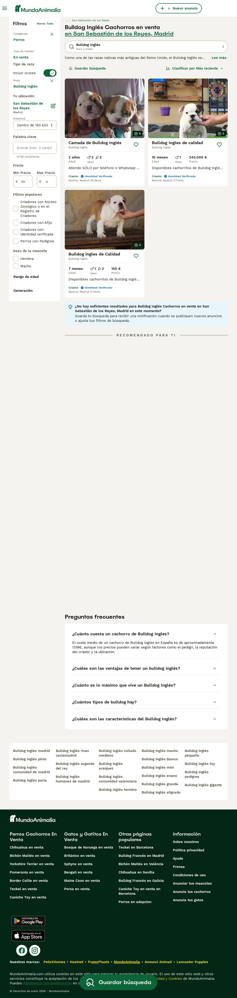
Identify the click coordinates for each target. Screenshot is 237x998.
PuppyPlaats (98, 962)
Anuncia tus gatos (188, 900)
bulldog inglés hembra (118, 790)
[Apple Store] (28, 935)
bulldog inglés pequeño (197, 753)
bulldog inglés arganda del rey (75, 766)
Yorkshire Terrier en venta (32, 864)
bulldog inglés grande (160, 784)
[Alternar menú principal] (4, 8)
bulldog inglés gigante (203, 785)
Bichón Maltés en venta (30, 856)
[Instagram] (34, 950)
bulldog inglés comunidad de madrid (31, 769)
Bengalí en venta (78, 872)
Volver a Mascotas (25, 32)
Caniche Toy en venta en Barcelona (139, 891)
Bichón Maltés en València (140, 864)
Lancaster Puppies (192, 962)
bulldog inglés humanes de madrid (73, 779)
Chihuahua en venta (27, 847)
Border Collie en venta (29, 881)
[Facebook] (21, 950)
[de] (23, 303)
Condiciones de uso (189, 875)
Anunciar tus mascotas (192, 883)
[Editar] (53, 226)
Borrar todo (45, 23)
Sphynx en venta (78, 864)
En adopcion (27, 73)
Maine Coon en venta (82, 881)
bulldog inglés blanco (160, 759)
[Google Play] (28, 920)
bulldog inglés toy (200, 764)
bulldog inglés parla (30, 780)
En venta (24, 62)
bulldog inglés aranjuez (111, 766)
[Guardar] (136, 144)
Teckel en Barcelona (135, 847)
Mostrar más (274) (32, 207)
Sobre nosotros (186, 842)
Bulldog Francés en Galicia (141, 881)
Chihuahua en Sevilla (136, 872)
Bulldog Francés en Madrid (141, 856)
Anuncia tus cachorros (192, 892)
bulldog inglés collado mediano (117, 753)
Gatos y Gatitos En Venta (86, 836)
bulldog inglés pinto (30, 759)
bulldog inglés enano (159, 776)
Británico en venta (79, 856)
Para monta (27, 84)
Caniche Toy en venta (28, 897)
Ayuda (178, 858)
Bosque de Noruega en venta (88, 847)
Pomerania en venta (27, 872)
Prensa (179, 867)
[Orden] (195, 68)
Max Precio (46, 294)
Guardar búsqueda (87, 68)
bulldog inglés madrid (31, 751)
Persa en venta (77, 889)
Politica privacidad (188, 850)
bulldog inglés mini (158, 767)
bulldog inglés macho (160, 751)
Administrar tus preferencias (47, 983)
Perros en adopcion (134, 902)
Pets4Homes (54, 962)
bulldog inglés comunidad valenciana (118, 779)
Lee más (219, 58)
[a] (46, 303)
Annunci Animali (158, 962)
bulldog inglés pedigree (197, 774)
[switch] (34, 101)
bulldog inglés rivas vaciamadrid (72, 753)
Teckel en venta (23, 889)
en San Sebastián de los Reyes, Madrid (119, 33)
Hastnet (76, 962)
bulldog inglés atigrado (161, 792)
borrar (49, 111)
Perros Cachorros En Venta (33, 836)
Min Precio (22, 294)
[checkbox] (16, 133)
